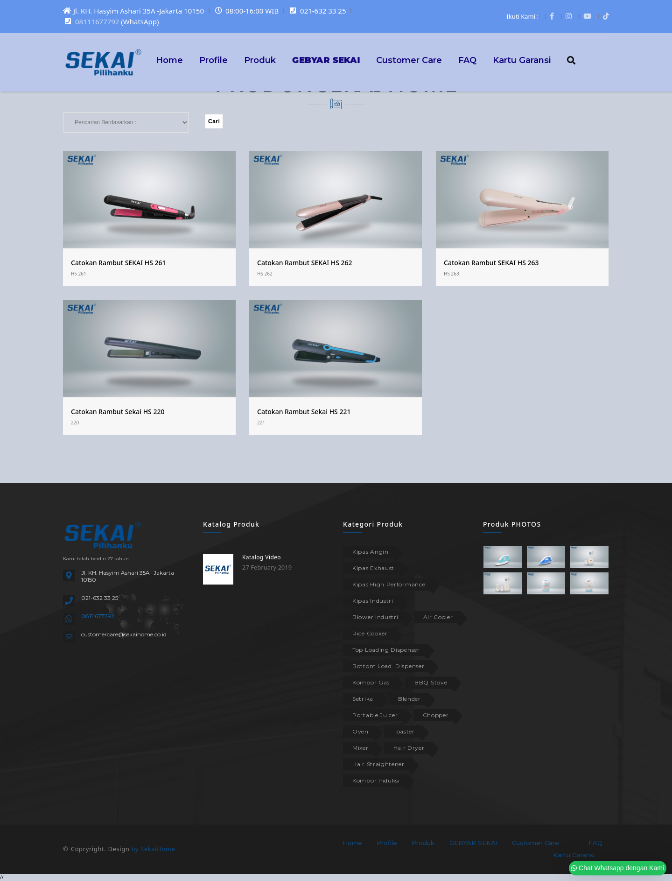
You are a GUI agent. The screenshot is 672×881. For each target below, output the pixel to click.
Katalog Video (261, 557)
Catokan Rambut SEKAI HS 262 (304, 262)
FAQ (467, 60)
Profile (213, 60)
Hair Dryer (409, 747)
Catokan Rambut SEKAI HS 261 (118, 262)
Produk (260, 60)
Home (169, 60)
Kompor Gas (371, 682)
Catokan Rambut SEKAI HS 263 (491, 262)
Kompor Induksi (376, 780)
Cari (214, 121)
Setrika (362, 698)
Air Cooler (438, 616)
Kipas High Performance (388, 584)
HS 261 (78, 273)
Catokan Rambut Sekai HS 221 (303, 411)
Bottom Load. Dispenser (388, 666)
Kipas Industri (372, 600)
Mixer (360, 747)
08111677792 (97, 21)
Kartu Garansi (522, 60)
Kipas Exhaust (373, 567)
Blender (409, 698)
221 (261, 422)
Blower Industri (375, 616)
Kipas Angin (370, 551)
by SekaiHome (153, 849)
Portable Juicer (375, 715)
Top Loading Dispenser (386, 649)
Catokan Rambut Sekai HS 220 (117, 411)
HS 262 (265, 273)
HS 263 (451, 273)
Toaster (404, 731)
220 (75, 422)
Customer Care (409, 60)
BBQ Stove (430, 682)
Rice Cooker (370, 633)
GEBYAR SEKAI (473, 842)
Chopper (436, 715)
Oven (360, 731)
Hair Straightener (378, 764)
